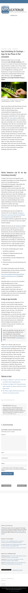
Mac (11, 400)
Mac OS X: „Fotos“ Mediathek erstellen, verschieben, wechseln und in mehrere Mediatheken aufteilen (12, 541)
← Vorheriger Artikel (6, 485)
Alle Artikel (3, 585)
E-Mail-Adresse (4, 458)
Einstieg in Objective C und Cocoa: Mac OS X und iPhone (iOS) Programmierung (13, 215)
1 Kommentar (15, 49)
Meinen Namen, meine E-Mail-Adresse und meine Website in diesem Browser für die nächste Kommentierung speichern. (13, 469)
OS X (14, 400)
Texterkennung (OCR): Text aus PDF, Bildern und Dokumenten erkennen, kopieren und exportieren (13, 563)
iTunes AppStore (13, 118)
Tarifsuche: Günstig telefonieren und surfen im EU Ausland (13, 547)
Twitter (4, 413)
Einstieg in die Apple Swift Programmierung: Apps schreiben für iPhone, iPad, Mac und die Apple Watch (14, 386)
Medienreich (19, 226)
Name (2, 452)
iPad (6, 400)
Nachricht (3, 434)
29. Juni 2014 (3, 49)
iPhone (8, 400)
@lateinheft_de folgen (17, 570)
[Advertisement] (14, 34)
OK (9, 591)
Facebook (8, 413)
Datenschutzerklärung (15, 591)
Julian (10, 49)
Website (3, 463)
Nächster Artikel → (22, 485)
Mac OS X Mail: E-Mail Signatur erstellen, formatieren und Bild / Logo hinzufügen (14, 556)
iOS (4, 400)
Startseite (3, 584)
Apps (2, 400)
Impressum (3, 580)
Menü (14, 1)
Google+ (14, 413)
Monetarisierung (5, 346)
